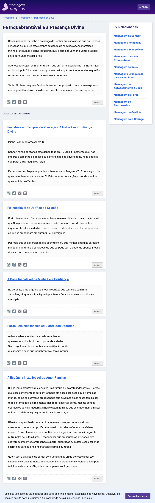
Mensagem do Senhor (127, 35)
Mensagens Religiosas (127, 42)
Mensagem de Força (126, 94)
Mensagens (8, 18)
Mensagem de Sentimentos (122, 103)
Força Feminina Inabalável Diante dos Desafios (40, 326)
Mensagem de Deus (44, 18)
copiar (97, 102)
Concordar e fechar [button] (138, 496)
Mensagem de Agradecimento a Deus (128, 86)
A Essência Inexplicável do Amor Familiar (36, 377)
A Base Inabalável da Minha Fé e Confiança (38, 279)
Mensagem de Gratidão (128, 112)
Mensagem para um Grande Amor (126, 58)
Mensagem (24, 18)
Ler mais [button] (87, 498)
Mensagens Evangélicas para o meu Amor (129, 75)
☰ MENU (144, 7)
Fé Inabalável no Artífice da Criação (32, 208)
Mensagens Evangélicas (129, 49)
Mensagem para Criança (129, 119)
